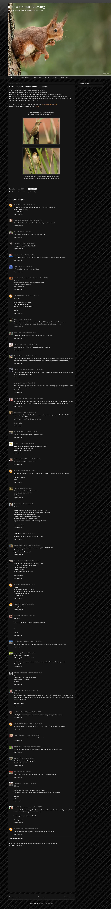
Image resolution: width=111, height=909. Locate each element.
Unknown (17, 204)
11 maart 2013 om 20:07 (29, 333)
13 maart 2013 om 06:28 (26, 604)
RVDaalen (17, 616)
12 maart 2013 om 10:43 (27, 443)
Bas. (15, 231)
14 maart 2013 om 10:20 (37, 746)
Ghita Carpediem (19, 561)
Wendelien (17, 412)
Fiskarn (16, 604)
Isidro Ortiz (17, 333)
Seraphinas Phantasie (21, 220)
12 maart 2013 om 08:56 (35, 398)
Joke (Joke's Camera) (20, 398)
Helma (16, 504)
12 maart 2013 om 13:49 (26, 504)
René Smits (17, 783)
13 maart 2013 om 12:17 (35, 641)
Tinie (15, 488)
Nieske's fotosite (19, 295)
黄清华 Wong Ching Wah (22, 746)
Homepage (42, 897)
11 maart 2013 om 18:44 (40, 278)
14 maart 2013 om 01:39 (32, 735)
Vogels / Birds (64, 77)
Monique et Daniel (20, 459)
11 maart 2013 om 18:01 (24, 231)
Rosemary (17, 255)
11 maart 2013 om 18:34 (28, 255)
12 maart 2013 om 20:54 (32, 561)
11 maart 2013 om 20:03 (24, 319)
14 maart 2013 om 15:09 (24, 772)
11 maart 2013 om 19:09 (32, 295)
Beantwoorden (18, 214)
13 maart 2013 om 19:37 (33, 712)
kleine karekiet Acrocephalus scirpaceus (27, 192)
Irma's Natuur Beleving (26, 7)
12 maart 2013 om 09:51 (29, 432)
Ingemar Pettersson (20, 673)
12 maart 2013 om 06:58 (28, 356)
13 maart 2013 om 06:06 (27, 584)
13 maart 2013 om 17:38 (31, 690)
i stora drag (17, 653)
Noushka (16, 443)
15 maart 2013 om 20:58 (30, 829)
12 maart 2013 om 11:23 (27, 470)
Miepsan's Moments (20, 369)
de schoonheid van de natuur (23, 278)
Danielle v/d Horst (20, 712)
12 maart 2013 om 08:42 (27, 383)
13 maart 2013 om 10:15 (28, 616)
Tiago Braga (18, 344)
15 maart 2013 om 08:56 (29, 783)
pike (15, 772)
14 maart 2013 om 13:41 (28, 758)
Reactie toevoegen (16, 838)
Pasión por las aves (20, 723)
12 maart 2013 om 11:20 (33, 459)
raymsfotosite (18, 829)
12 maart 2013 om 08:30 (35, 369)
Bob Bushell (18, 432)
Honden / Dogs (37, 77)
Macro (47, 77)
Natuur (55, 77)
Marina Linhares (19, 735)
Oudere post (69, 897)
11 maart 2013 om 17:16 (35, 220)
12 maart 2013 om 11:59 (24, 488)
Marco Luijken (18, 690)
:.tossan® (17, 758)
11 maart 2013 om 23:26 (30, 344)
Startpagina (13, 77)
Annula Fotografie (20, 545)
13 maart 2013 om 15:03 (29, 653)
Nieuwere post (14, 897)
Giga (15, 319)
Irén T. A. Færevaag (20, 807)
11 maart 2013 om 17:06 (27, 204)
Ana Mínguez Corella (21, 641)
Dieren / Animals (24, 77)
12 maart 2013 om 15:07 (27, 533)
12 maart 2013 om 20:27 (33, 545)
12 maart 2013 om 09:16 (28, 412)
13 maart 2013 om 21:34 (34, 723)
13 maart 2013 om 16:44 (34, 673)
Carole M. (17, 356)
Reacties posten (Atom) (46, 904)
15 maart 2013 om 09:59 (34, 807)
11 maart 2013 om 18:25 (27, 243)
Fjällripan (17, 243)
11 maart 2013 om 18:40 (25, 266)
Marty (15, 266)
